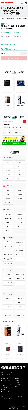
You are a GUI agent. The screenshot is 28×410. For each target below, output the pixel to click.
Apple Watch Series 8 (8, 255)
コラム (4, 389)
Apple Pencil (8, 306)
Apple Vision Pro (8, 302)
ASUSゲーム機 (20, 283)
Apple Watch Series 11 (8, 242)
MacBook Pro (8, 218)
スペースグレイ (7, 36)
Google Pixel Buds (20, 315)
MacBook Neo (8, 214)
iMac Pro (8, 230)
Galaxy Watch (20, 259)
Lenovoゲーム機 (8, 283)
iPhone (21, 132)
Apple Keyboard (20, 302)
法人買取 (17, 382)
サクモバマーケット (6, 372)
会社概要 (10, 396)
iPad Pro (8, 194)
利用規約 (10, 398)
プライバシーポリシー (19, 396)
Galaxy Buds (8, 315)
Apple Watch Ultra (20, 254)
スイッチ (10, 132)
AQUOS (8, 170)
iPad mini (20, 190)
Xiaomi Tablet (8, 202)
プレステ (4, 132)
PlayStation (8, 274)
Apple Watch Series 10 (20, 246)
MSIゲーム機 (8, 278)
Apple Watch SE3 (20, 242)
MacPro (20, 226)
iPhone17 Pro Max (6, 127)
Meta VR (20, 311)
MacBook (20, 218)
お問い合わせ (3, 396)
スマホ (16, 132)
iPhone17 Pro (14, 127)
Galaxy (7, 166)
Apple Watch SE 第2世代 (8, 259)
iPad (20, 127)
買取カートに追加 (15, 58)
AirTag (20, 306)
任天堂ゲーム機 (20, 274)
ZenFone (20, 178)
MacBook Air (20, 214)
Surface (20, 198)
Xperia (20, 162)
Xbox (8, 287)
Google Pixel (20, 166)
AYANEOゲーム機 (20, 278)
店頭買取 (17, 380)
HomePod (20, 298)
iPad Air (20, 194)
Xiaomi (8, 174)
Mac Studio (20, 222)
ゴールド (6, 40)
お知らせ (17, 386)
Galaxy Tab (8, 198)
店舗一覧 (5, 387)
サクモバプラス (5, 374)
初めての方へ (6, 378)
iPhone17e (5, 129)
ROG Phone (8, 178)
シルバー (19, 36)
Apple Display (8, 311)
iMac (8, 226)
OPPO (20, 170)
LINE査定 (17, 384)
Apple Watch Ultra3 (8, 246)
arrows (20, 174)
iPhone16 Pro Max (12, 129)
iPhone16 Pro (20, 129)
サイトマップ (3, 398)
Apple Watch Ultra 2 (20, 250)
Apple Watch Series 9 (8, 251)
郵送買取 (17, 378)
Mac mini (8, 222)
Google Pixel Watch (8, 263)
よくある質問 (6, 391)
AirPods (8, 298)
